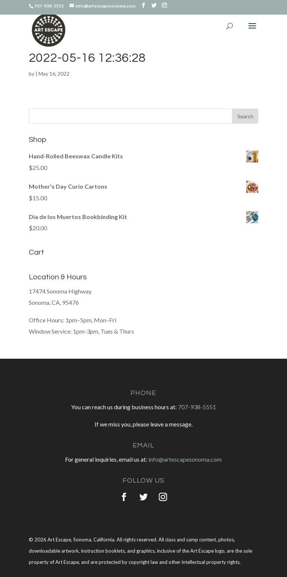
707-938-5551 (197, 406)
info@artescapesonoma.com (185, 459)
